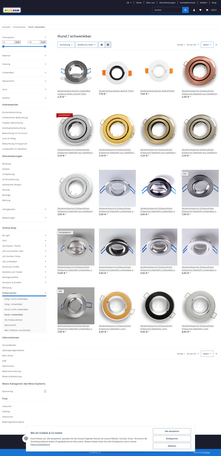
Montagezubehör (10, 277)
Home (139, 2)
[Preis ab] (8, 42)
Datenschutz (8, 366)
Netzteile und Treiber (12, 272)
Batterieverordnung (11, 371)
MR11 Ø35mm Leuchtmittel (17, 330)
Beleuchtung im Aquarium (14, 143)
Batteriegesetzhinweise (13, 422)
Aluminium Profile (10, 266)
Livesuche (7, 406)
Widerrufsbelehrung (12, 376)
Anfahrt (203, 2)
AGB (4, 360)
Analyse (6, 169)
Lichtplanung (8, 174)
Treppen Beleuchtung (12, 122)
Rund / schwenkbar (14, 314)
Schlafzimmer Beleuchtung (15, 117)
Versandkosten (9, 345)
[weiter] (216, 44)
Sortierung (65, 44)
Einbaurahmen (9, 293)
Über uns (150, 2)
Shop (214, 2)
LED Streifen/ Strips (11, 256)
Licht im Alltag (9, 138)
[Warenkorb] (211, 10)
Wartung (6, 200)
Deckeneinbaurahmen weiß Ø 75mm (116, 91)
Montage (6, 195)
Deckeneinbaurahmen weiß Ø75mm (157, 91)
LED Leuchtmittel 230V (12, 251)
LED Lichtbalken (9, 261)
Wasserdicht (10, 325)
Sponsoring (24, 391)
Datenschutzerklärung (40, 444)
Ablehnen (172, 446)
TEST (4, 240)
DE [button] (128, 2)
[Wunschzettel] (200, 10)
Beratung (6, 163)
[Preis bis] (34, 42)
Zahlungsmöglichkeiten (13, 350)
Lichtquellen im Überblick (14, 149)
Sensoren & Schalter (11, 282)
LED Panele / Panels (11, 246)
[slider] (3, 46)
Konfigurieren (172, 439)
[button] (194, 10)
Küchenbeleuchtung (11, 112)
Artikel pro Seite (85, 44)
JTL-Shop (206, 452)
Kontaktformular (187, 2)
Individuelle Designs (11, 184)
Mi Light (6, 235)
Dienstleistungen (167, 2)
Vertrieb (6, 189)
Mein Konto (7, 355)
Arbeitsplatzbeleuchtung (14, 128)
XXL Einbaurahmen (13, 319)
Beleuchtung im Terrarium (14, 133)
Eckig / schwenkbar (14, 304)
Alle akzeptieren (172, 431)
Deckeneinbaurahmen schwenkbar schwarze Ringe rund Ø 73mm (74, 92)
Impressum (7, 416)
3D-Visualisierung (10, 179)
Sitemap (6, 411)
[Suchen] (167, 10)
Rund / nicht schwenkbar (16, 309)
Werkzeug (7, 287)
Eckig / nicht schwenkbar (16, 299)
